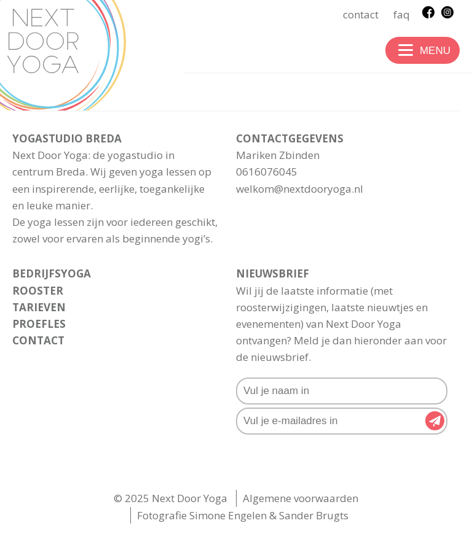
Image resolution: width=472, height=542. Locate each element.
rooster (37, 291)
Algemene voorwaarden (300, 498)
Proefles (39, 324)
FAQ (401, 14)
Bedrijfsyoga (51, 273)
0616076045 (266, 172)
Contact (361, 14)
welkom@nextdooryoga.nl (299, 189)
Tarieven (39, 307)
